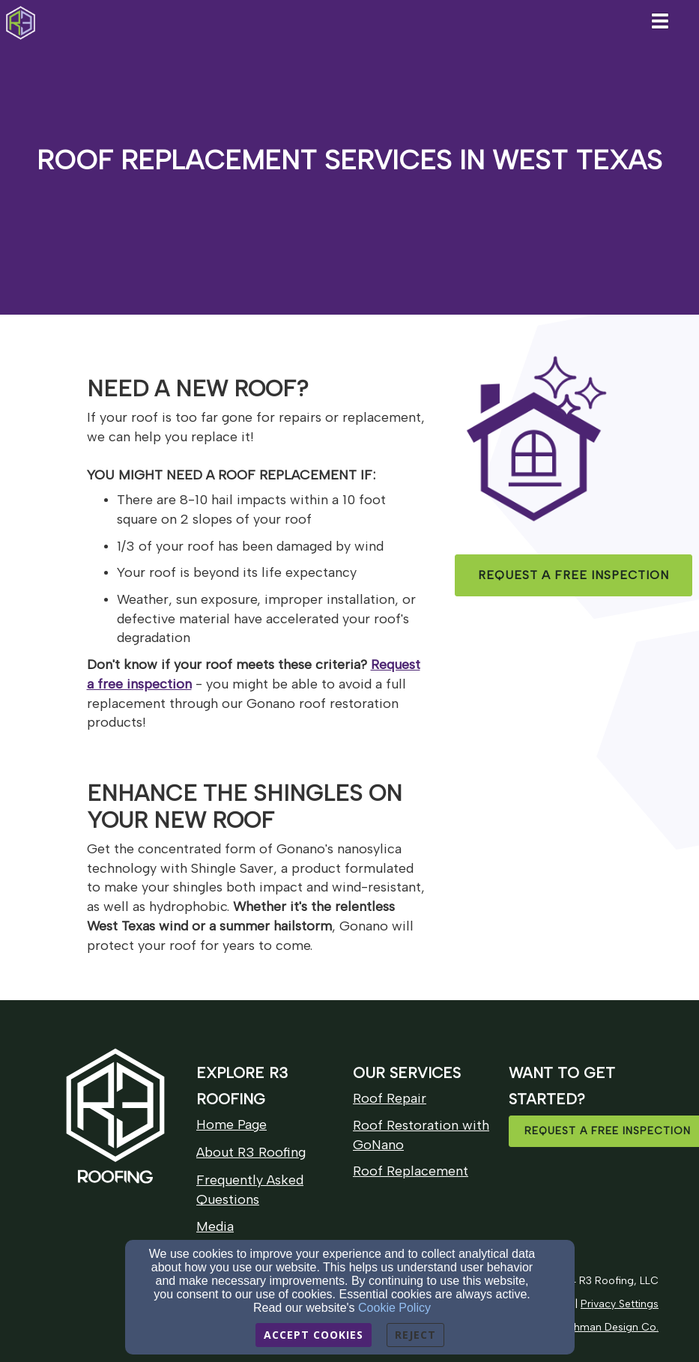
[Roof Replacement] (410, 1171)
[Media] (215, 1227)
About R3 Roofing (251, 1152)
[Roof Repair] (389, 1099)
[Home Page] (231, 1125)
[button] (573, 575)
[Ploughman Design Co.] (602, 1327)
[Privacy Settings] (620, 1303)
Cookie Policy (394, 1307)
